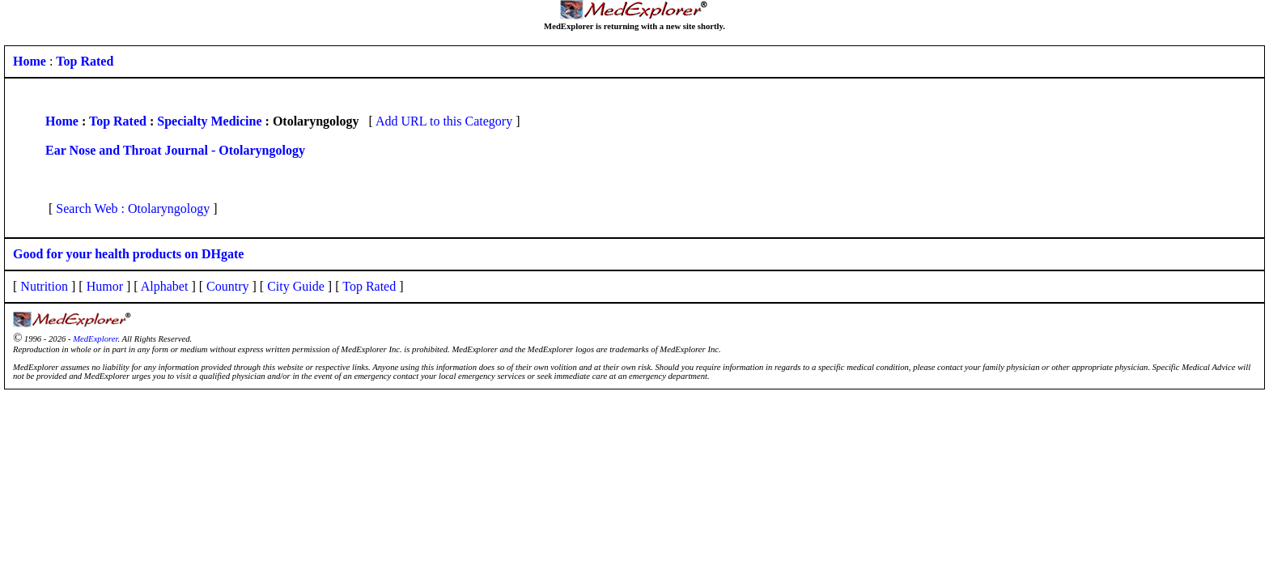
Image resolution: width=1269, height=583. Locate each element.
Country (227, 286)
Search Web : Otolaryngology (133, 208)
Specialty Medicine (209, 121)
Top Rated (117, 121)
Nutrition (44, 286)
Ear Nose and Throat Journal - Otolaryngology (175, 150)
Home (62, 121)
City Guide (296, 286)
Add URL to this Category (444, 121)
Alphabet (165, 286)
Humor (105, 286)
